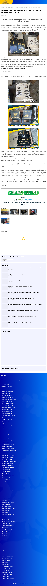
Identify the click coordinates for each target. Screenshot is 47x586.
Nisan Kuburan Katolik (6, 393)
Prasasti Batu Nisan (6, 540)
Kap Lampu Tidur (5, 570)
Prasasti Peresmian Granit (7, 403)
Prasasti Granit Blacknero (7, 459)
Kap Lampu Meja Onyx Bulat (8, 434)
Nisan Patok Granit (6, 504)
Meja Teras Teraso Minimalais (8, 415)
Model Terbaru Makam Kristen (8, 455)
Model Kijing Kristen (6, 512)
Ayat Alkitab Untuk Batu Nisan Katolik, (30, 181)
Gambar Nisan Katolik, (6, 183)
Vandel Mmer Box (5, 542)
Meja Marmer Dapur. (6, 550)
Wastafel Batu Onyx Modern (8, 444)
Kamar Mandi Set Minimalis (8, 574)
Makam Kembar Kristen (7, 572)
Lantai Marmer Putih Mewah (8, 432)
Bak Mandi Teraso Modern (7, 465)
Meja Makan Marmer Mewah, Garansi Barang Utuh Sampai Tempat (22, 316)
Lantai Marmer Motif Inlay (7, 457)
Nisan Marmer (5, 562)
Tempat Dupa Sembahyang (8, 578)
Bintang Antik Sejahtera (23, 583)
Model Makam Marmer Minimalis (9, 399)
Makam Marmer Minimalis (7, 554)
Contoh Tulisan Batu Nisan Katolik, (13, 181)
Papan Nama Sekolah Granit (8, 475)
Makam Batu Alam (6, 523)
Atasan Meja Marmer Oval (7, 529)
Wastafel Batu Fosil (6, 473)
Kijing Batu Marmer (6, 544)
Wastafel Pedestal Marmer (7, 531)
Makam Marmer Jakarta (7, 525)
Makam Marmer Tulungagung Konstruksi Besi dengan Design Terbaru (23, 280)
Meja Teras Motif (5, 564)
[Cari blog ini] (7, 259)
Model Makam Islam (6, 510)
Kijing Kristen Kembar (6, 436)
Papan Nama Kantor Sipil (7, 548)
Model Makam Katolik (6, 471)
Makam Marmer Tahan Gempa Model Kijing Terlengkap (20, 286)
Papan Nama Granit (6, 546)
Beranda (2, 7)
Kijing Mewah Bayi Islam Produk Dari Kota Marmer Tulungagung (22, 322)
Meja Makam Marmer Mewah (8, 419)
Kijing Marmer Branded (7, 395)
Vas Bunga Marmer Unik (7, 411)
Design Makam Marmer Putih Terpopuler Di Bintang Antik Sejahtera (22, 274)
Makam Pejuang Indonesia (7, 397)
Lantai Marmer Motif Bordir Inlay (9, 430)
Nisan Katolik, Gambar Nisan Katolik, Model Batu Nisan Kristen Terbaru (23, 292)
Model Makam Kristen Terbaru (8, 508)
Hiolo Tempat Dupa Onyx (7, 413)
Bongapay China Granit (7, 409)
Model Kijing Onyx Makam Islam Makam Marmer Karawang (21, 298)
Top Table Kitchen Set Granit (8, 442)
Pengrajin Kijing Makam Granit (8, 407)
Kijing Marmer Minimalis (7, 558)
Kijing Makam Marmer (6, 506)
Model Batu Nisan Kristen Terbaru (18, 183)
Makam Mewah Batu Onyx (7, 391)
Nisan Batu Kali (5, 537)
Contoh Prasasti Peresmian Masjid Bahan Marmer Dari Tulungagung (23, 310)
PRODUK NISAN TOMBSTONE (9, 7)
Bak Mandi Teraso (6, 535)
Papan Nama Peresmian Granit (8, 521)
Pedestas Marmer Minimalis (8, 425)
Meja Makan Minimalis (7, 423)
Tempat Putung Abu (6, 438)
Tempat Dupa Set (6, 576)
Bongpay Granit (5, 527)
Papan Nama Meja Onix (7, 568)
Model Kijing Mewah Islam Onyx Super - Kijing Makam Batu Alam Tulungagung (25, 304)
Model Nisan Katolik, (19, 179)
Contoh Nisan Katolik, (9, 179)
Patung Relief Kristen (6, 479)
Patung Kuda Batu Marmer (7, 566)
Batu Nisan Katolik (6, 552)
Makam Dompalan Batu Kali (8, 488)
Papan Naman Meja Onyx (7, 421)
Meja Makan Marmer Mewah (8, 502)
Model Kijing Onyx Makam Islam (9, 481)
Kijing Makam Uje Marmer (7, 405)
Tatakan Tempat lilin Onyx (7, 490)
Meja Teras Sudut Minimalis (8, 467)
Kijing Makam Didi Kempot (7, 477)
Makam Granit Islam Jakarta (8, 448)
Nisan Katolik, (43, 181)
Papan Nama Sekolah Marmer (8, 496)
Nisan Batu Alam (5, 500)
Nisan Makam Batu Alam (7, 556)
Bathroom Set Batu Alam (7, 463)
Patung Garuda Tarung (7, 440)
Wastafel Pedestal (6, 533)
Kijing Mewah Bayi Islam (7, 486)
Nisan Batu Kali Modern (7, 401)
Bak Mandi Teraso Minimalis (8, 446)
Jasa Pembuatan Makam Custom (9, 450)
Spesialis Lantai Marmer (7, 494)
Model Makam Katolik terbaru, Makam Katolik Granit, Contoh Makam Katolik (24, 268)
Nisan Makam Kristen (6, 560)
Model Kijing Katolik (6, 469)
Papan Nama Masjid (6, 519)
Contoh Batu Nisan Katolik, (30, 179)
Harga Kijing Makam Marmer (8, 498)
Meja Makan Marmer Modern (8, 428)
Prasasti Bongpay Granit (7, 417)
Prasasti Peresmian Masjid (7, 492)
